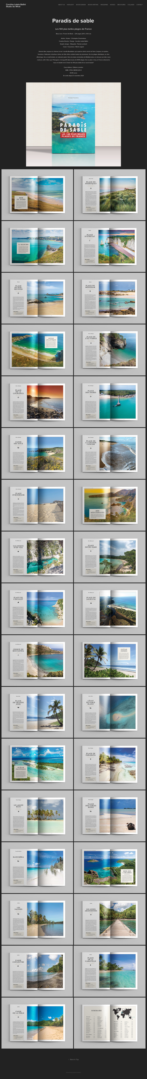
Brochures (121, 5)
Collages (131, 5)
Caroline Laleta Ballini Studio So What (23, 5)
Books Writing (93, 5)
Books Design (81, 5)
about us (61, 5)
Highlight (70, 5)
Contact (139, 5)
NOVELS (112, 5)
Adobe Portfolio (77, 1072)
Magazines (104, 5)
